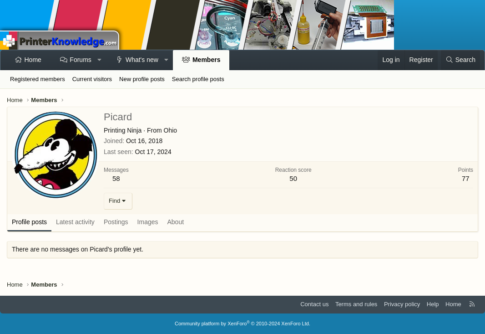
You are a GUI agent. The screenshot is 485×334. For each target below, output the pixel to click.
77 (466, 178)
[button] (99, 60)
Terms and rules (356, 304)
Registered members (37, 79)
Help (433, 304)
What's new (142, 59)
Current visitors (92, 79)
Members (206, 59)
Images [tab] (147, 222)
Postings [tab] (116, 222)
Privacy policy (402, 304)
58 (116, 178)
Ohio (170, 130)
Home (33, 59)
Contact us (314, 304)
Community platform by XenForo (242, 323)
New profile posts (142, 79)
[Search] (460, 60)
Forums (80, 59)
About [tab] (175, 222)
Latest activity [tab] (75, 222)
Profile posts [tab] (29, 222)
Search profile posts (198, 79)
